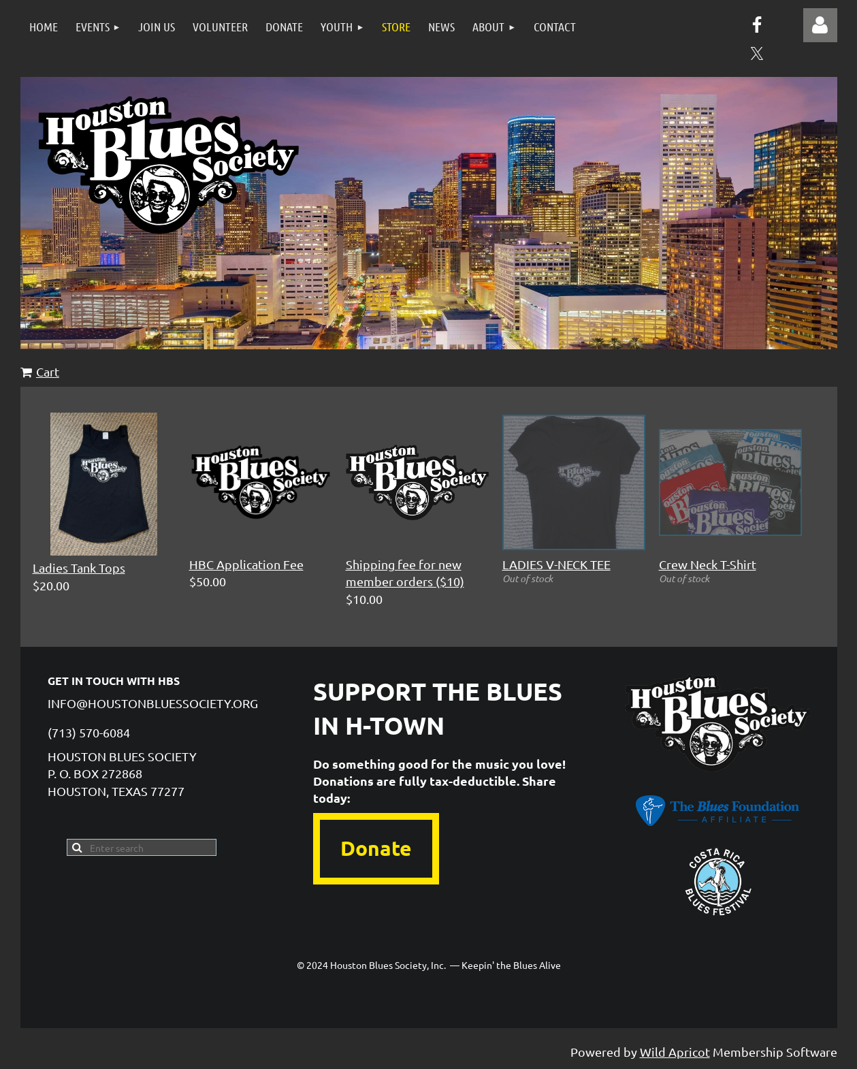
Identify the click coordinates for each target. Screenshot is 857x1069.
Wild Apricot (675, 1051)
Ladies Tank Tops (79, 567)
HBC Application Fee (246, 564)
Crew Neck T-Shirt (707, 564)
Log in (820, 25)
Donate (376, 848)
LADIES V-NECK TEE (556, 564)
